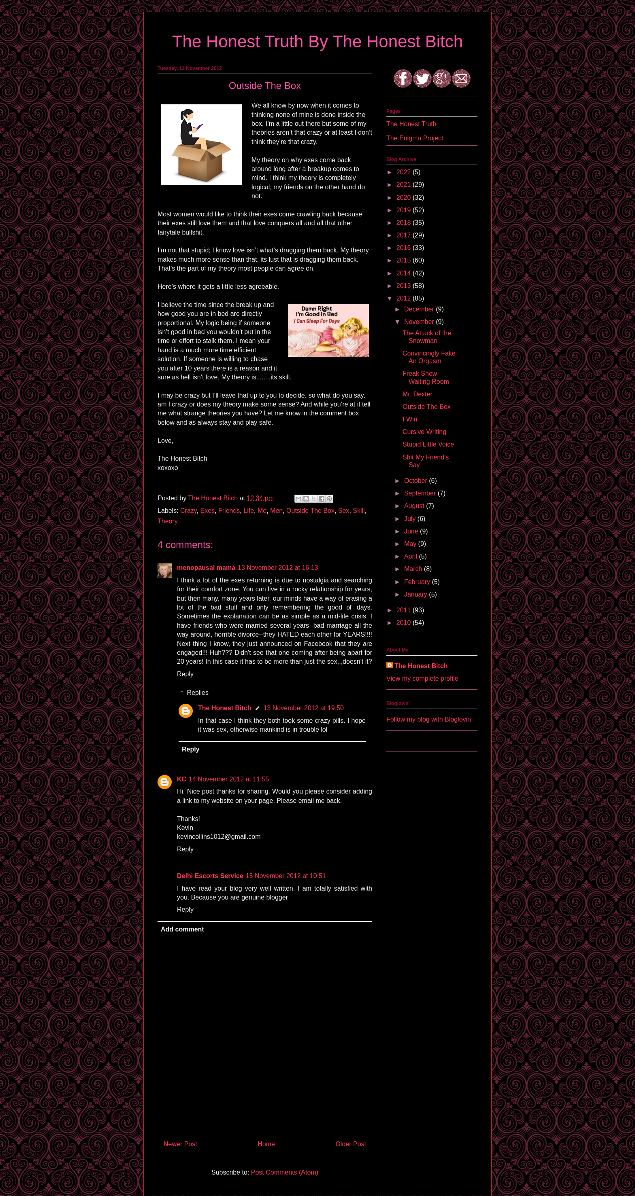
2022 (404, 172)
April (411, 556)
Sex (343, 510)
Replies (198, 692)
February (418, 581)
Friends (229, 510)
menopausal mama (206, 567)
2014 (404, 273)
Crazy (188, 510)
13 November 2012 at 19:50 (304, 708)
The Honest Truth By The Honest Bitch (317, 41)
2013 (404, 285)
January (416, 594)
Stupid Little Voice (428, 444)
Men (276, 510)
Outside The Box (310, 510)
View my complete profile (422, 678)
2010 (404, 622)
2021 (404, 184)
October (416, 480)
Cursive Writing (424, 431)
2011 (404, 610)
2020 (404, 197)
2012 (404, 298)
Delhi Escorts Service (210, 875)
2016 (404, 247)
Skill (358, 510)
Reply (185, 674)
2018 (404, 222)
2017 (404, 235)
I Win (410, 419)
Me (262, 510)
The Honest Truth (411, 124)
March (414, 568)
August (415, 505)
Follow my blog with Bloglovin (428, 719)
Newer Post (180, 1144)
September (421, 493)
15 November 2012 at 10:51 (286, 875)
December (420, 309)
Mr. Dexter (418, 394)
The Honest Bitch (213, 498)
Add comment (182, 929)
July (411, 518)
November (420, 321)
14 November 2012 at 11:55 (229, 779)
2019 (404, 210)
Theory (168, 521)
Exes (207, 510)
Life (248, 510)
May (411, 543)
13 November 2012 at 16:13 (278, 567)
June (412, 531)
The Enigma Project (414, 138)
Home (266, 1144)
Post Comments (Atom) (284, 1172)
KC (181, 779)
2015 (404, 260)
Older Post (350, 1144)
